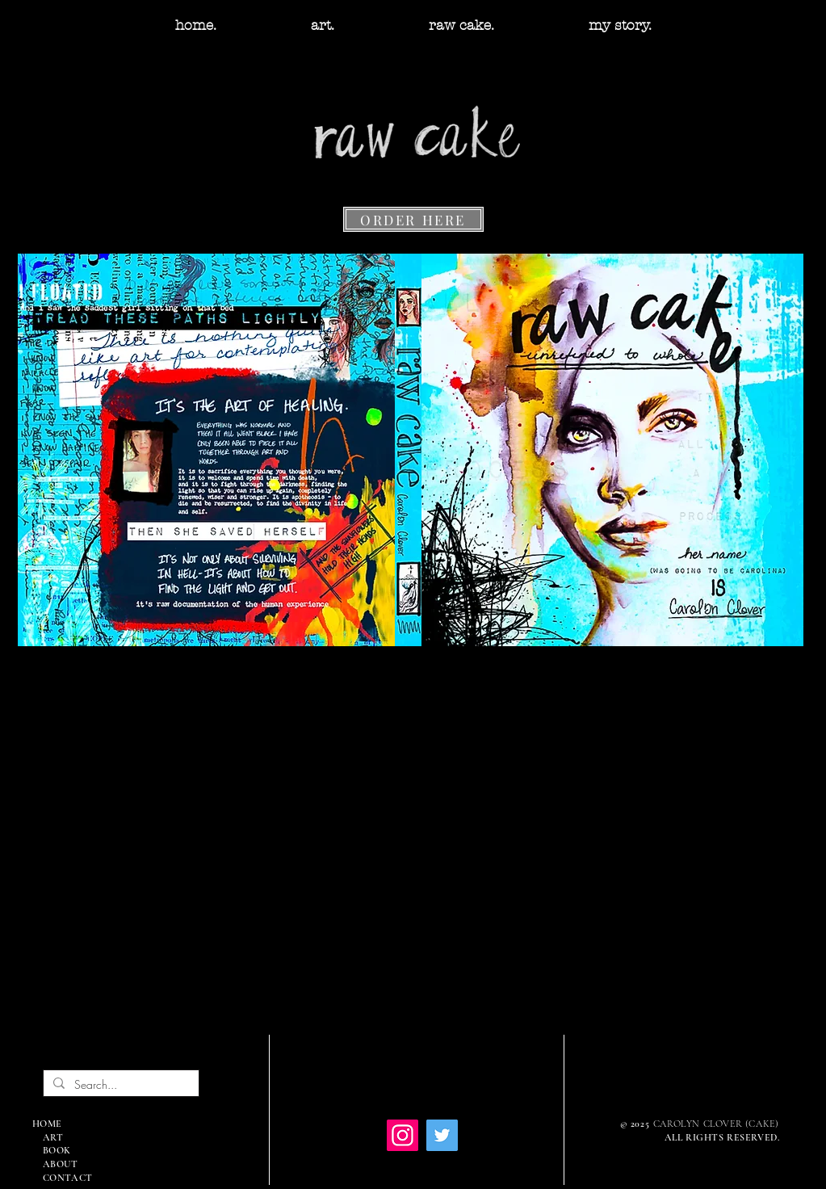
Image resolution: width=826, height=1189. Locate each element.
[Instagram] (402, 1135)
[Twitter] (442, 1135)
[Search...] (119, 1084)
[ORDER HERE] (413, 219)
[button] (323, 25)
